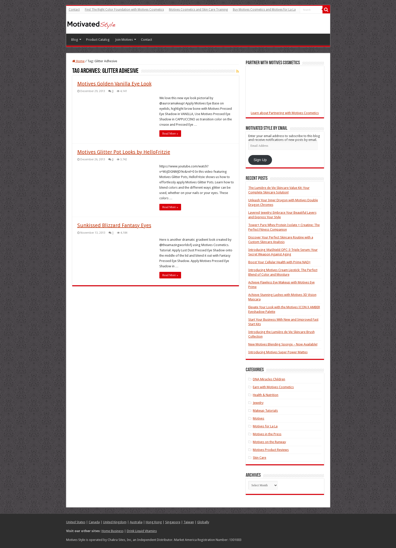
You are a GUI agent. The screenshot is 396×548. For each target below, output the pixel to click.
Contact (74, 9)
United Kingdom (115, 522)
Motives (258, 418)
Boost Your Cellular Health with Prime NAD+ (279, 262)
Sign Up (260, 160)
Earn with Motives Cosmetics (273, 387)
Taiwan (189, 522)
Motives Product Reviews (271, 450)
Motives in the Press (267, 434)
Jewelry (258, 403)
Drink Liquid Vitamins (142, 531)
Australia (136, 522)
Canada (94, 522)
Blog (74, 39)
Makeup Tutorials (265, 410)
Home (78, 61)
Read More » (170, 133)
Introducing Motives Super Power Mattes (278, 352)
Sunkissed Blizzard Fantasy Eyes (114, 225)
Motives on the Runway (269, 442)
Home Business (112, 531)
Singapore (172, 522)
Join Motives (124, 39)
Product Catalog (98, 39)
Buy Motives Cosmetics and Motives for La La (264, 9)
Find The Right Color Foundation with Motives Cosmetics (124, 9)
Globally (203, 522)
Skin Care (259, 457)
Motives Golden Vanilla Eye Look (114, 84)
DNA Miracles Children (269, 379)
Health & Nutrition (265, 395)
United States (75, 522)
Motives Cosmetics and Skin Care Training (198, 9)
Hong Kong (154, 522)
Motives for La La (265, 426)
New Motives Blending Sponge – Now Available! (282, 344)
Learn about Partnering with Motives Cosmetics (285, 113)
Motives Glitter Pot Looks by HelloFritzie (123, 152)
